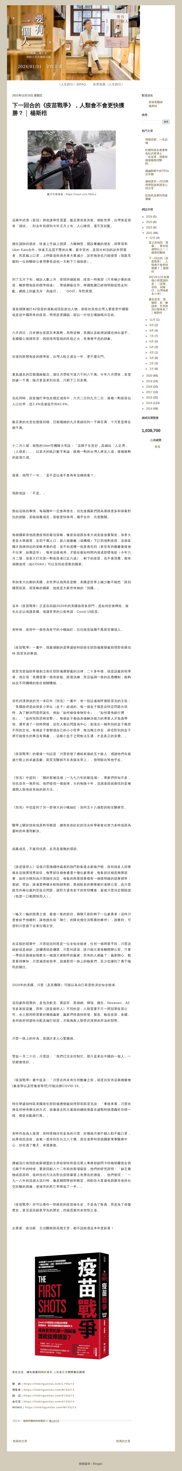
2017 (149, 392)
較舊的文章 (123, 1441)
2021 (149, 232)
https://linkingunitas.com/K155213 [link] (49, 1401)
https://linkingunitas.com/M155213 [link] (50, 1407)
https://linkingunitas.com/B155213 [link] (49, 1389)
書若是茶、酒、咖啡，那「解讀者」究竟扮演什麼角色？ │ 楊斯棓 (158, 306)
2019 (149, 381)
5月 (152, 347)
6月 (152, 341)
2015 (149, 403)
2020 (149, 375)
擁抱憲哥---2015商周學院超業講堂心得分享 (156, 185)
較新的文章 (20, 1441)
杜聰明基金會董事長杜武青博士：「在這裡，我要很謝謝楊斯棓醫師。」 (156, 157)
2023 (149, 222)
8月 (152, 330)
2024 (149, 216)
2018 (149, 386)
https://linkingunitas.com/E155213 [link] (49, 1395)
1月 (152, 368)
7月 (152, 336)
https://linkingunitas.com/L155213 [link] (49, 1383)
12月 (152, 237)
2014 (149, 408)
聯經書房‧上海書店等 (54, 1372)
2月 (152, 363)
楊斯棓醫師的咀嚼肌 (34, 1420)
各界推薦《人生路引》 (108, 84)
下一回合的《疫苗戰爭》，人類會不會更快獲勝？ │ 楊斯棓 (159, 265)
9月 (152, 325)
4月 (152, 352)
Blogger (97, 1463)
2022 (149, 227)
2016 (149, 397)
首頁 (157, 446)
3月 (152, 357)
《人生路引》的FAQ (72, 84)
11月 (152, 319)
